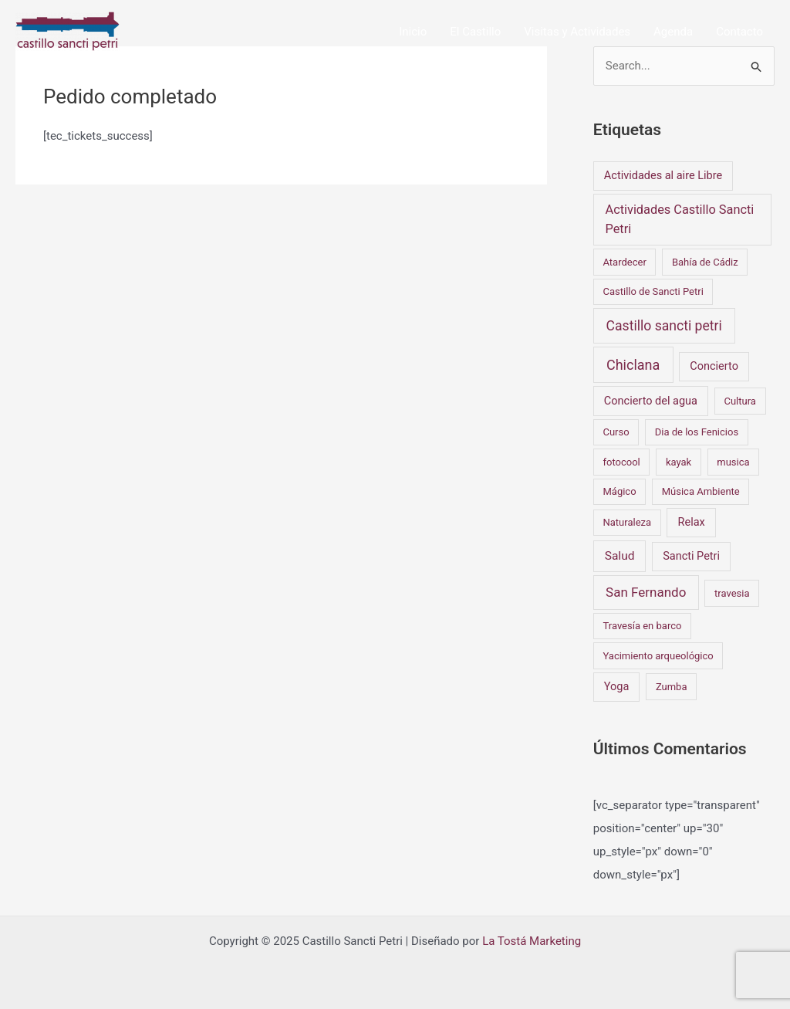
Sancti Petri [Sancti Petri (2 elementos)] (691, 556)
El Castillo (475, 32)
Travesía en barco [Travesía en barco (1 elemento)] (642, 625)
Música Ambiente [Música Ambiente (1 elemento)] (701, 491)
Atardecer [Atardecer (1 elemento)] (624, 262)
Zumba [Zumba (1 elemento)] (671, 686)
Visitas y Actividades (577, 32)
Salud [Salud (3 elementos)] (620, 556)
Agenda (673, 32)
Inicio (413, 32)
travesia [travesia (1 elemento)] (731, 593)
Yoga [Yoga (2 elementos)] (617, 686)
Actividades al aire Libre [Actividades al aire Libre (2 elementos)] (663, 175)
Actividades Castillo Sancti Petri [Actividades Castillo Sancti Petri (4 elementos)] (679, 218)
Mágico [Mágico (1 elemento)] (619, 491)
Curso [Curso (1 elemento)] (616, 432)
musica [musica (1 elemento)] (733, 462)
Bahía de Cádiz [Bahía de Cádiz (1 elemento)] (705, 262)
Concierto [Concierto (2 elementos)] (714, 366)
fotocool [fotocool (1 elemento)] (621, 462)
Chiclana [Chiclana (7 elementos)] (633, 365)
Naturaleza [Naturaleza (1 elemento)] (627, 522)
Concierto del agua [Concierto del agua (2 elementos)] (650, 401)
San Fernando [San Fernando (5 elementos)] (646, 592)
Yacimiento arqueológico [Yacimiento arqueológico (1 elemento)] (658, 656)
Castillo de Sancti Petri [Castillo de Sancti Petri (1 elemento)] (653, 291)
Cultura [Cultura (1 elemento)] (739, 401)
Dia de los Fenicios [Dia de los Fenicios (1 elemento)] (696, 432)
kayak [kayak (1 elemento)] (678, 462)
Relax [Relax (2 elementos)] (691, 522)
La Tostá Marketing (531, 941)
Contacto (739, 32)
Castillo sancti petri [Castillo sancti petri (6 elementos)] (664, 326)
